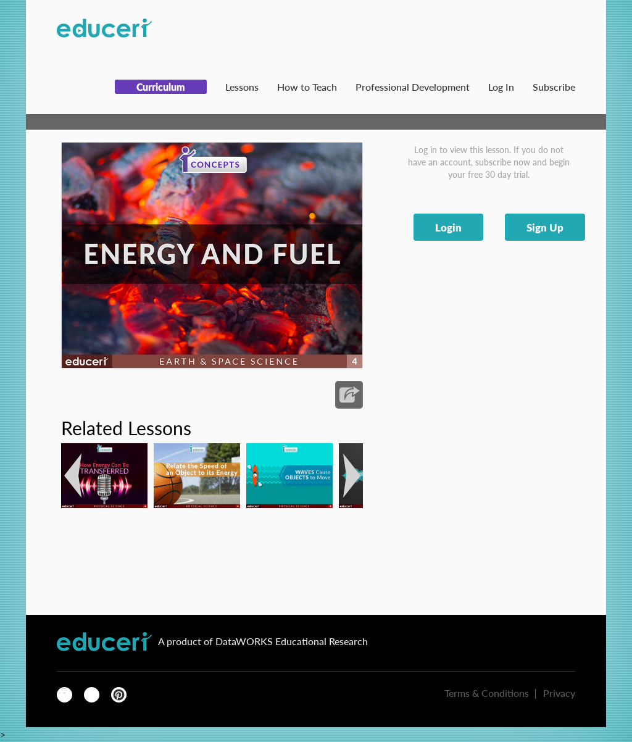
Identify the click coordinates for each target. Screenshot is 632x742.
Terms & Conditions (486, 693)
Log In (501, 87)
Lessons (242, 87)
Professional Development (413, 87)
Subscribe (554, 87)
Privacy (559, 693)
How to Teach (307, 87)
